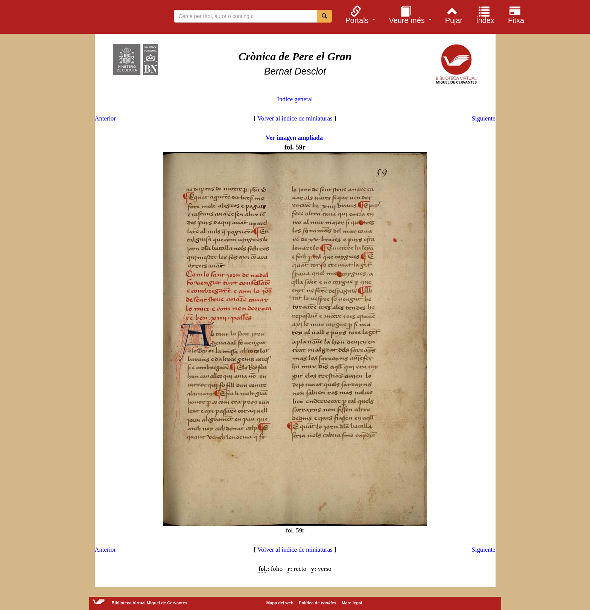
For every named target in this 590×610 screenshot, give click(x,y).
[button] (359, 14)
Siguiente (484, 118)
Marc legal (352, 603)
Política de (317, 603)
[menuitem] (359, 14)
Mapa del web (279, 603)
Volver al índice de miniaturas (295, 118)
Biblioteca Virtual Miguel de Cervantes (99, 18)
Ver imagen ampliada (294, 137)
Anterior (105, 118)
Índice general (295, 99)
